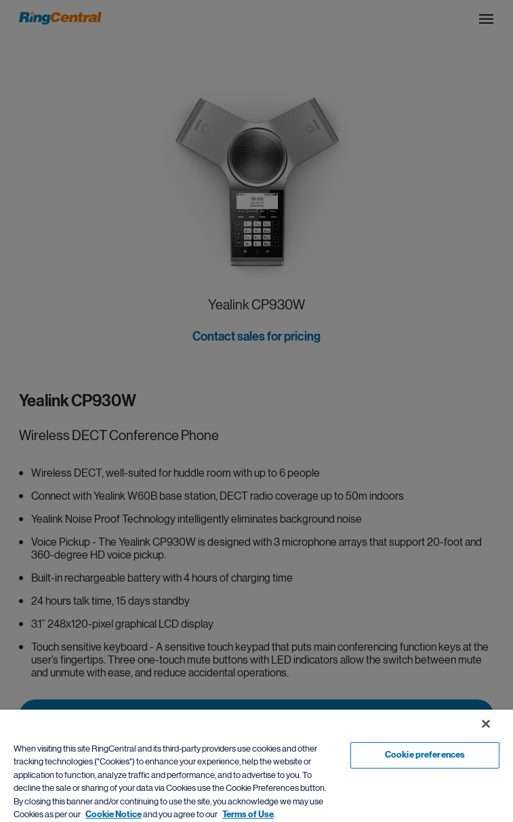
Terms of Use (248, 814)
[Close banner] (486, 724)
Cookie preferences (425, 755)
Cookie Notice (113, 814)
